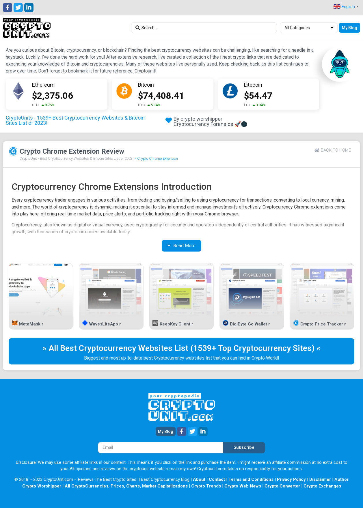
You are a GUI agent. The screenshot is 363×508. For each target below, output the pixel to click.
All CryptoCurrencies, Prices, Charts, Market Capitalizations (126, 486)
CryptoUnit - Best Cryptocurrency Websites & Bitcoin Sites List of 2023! (76, 158)
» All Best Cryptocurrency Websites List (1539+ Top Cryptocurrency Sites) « (181, 348)
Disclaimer (320, 479)
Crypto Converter (282, 486)
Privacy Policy (291, 479)
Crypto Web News (242, 486)
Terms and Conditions (250, 479)
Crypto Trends (206, 486)
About (199, 479)
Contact (217, 479)
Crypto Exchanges (322, 486)
